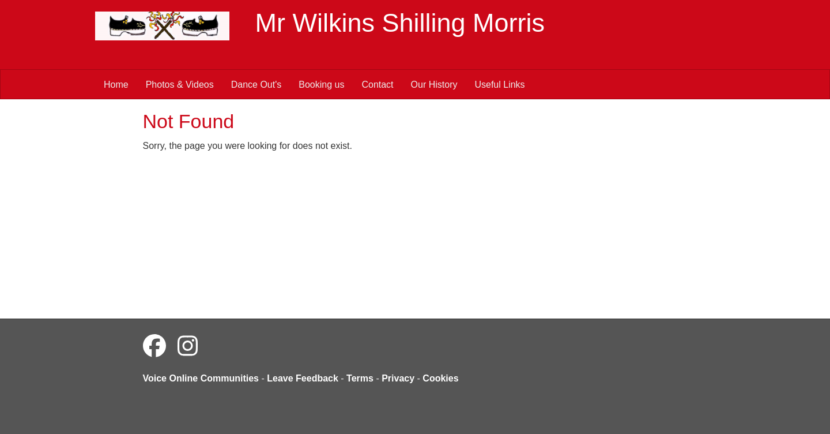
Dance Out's (256, 84)
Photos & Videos (180, 84)
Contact (377, 84)
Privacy (398, 378)
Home (116, 84)
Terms (359, 378)
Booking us (321, 84)
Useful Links (499, 84)
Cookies (440, 378)
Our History (434, 84)
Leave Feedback (302, 378)
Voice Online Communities (201, 378)
